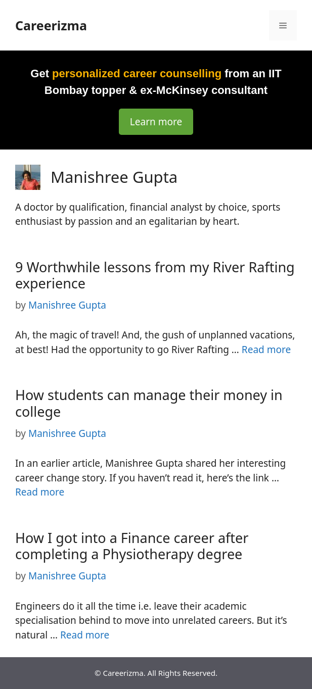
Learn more (156, 121)
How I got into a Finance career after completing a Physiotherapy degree (131, 545)
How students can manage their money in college (149, 402)
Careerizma (51, 25)
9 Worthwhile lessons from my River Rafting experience (155, 275)
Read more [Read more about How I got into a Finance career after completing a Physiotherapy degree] (84, 635)
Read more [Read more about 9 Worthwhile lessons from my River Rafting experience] (266, 349)
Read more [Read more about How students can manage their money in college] (39, 492)
